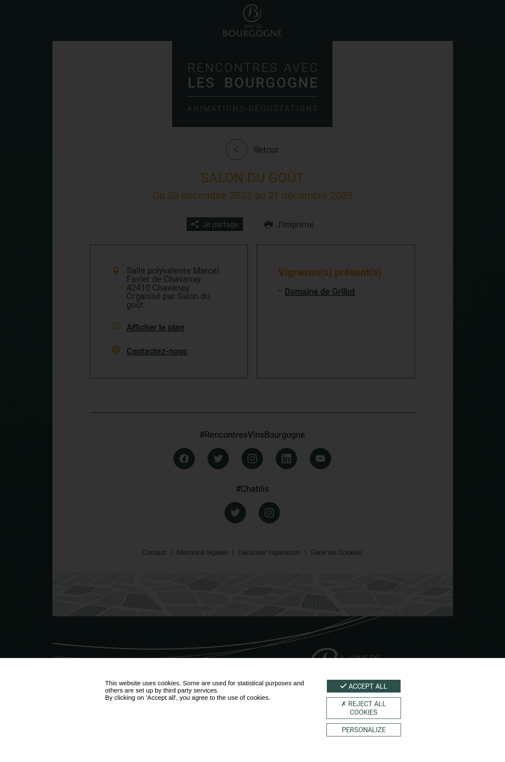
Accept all (363, 686)
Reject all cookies (363, 707)
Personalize (364, 729)
